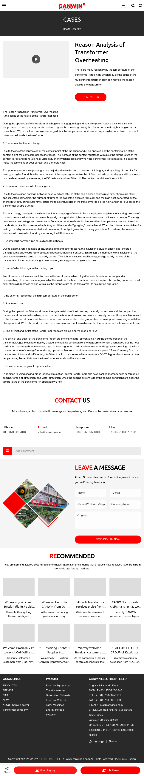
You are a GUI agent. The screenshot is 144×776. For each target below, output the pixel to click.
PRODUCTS (10, 685)
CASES (77, 29)
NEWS (6, 700)
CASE (6, 695)
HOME (66, 29)
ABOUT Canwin (12, 705)
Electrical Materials (56, 700)
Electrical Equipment (58, 685)
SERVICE (8, 690)
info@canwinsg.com (49, 432)
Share (7, 770)
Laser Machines (55, 705)
